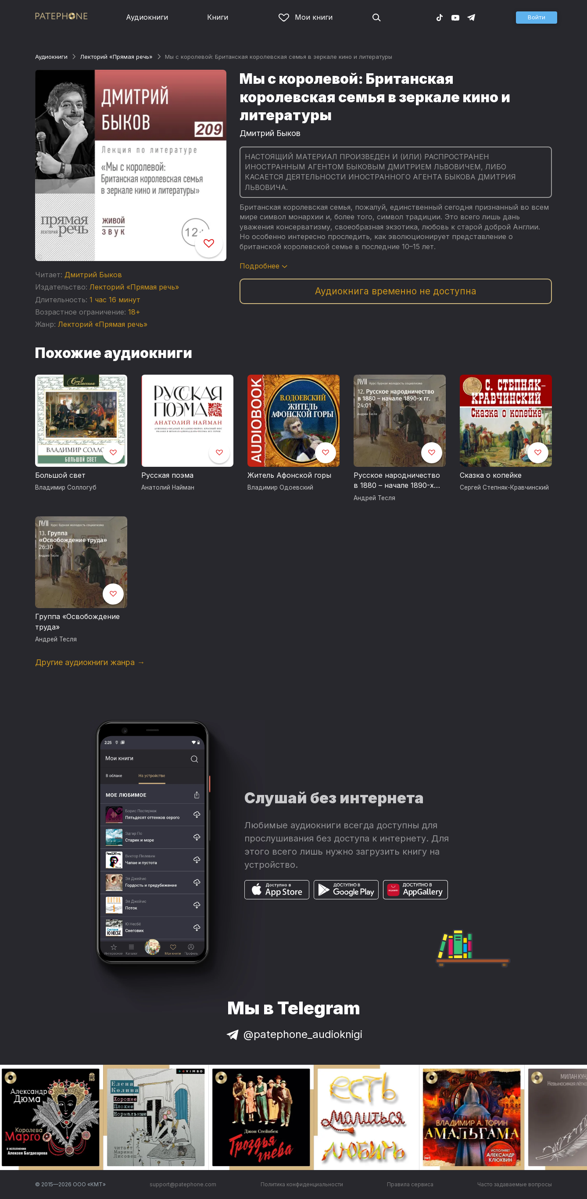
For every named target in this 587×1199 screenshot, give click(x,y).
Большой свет (60, 475)
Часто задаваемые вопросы (514, 1184)
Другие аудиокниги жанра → (90, 662)
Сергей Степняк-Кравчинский (504, 487)
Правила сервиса (410, 1184)
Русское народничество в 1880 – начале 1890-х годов (397, 481)
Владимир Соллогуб (66, 487)
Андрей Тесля (374, 497)
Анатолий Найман (167, 487)
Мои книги (306, 17)
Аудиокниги (147, 17)
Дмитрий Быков (93, 274)
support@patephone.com (183, 1184)
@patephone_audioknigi (293, 1034)
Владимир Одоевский (280, 487)
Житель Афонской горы (289, 475)
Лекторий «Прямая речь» (116, 56)
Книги (217, 17)
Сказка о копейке (491, 475)
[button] (536, 17)
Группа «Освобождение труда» (77, 621)
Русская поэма (167, 475)
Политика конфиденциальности (302, 1184)
